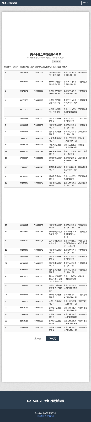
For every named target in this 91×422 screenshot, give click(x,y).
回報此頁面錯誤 (45, 416)
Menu (86, 3)
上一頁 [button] (37, 338)
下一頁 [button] (52, 338)
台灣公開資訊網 (9, 3)
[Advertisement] (45, 31)
